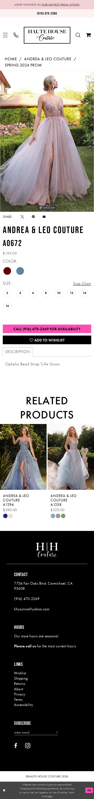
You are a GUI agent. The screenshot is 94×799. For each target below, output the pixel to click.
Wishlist (20, 672)
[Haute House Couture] (47, 35)
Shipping (21, 678)
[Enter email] (36, 732)
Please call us (25, 645)
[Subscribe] (56, 732)
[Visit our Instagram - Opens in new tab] (27, 746)
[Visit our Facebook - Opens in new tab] (15, 746)
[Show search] (78, 35)
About (18, 688)
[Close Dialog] (4, 790)
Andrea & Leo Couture (47, 58)
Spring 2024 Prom (23, 65)
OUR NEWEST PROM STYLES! (60, 4)
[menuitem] (5, 35)
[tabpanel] (47, 141)
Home (11, 58)
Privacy (19, 694)
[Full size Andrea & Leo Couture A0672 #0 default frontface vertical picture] (47, 141)
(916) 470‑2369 (27, 598)
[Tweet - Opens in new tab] (22, 216)
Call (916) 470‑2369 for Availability (47, 329)
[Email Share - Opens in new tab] (44, 216)
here (49, 796)
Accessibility (23, 704)
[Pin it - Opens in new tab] (33, 216)
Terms (18, 699)
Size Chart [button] (82, 283)
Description (17, 351)
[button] (5, 35)
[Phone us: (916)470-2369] (47, 13)
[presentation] (23, 457)
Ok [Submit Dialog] (89, 790)
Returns (19, 683)
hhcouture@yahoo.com (31, 608)
